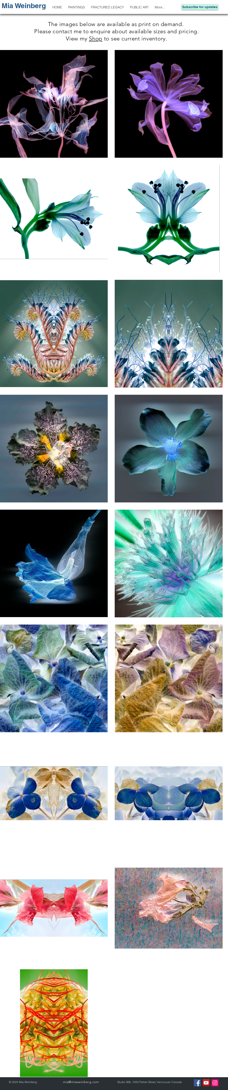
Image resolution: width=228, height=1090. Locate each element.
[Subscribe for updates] (200, 7)
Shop (95, 38)
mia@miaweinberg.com (81, 1082)
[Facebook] (197, 1082)
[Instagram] (214, 1082)
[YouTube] (206, 1082)
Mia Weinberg (24, 5)
